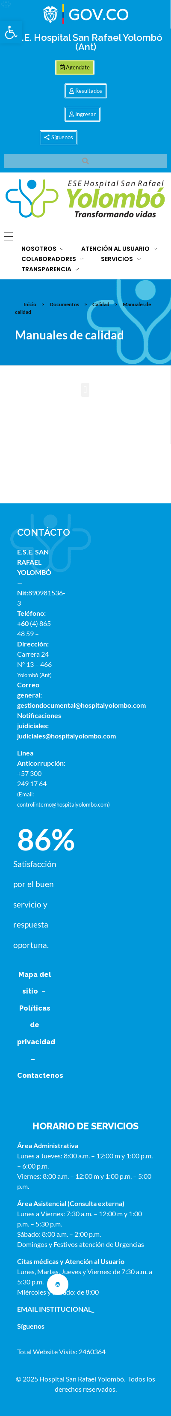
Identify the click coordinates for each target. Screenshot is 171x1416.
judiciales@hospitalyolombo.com (66, 736)
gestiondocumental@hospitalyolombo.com (81, 705)
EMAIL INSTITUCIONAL (54, 1309)
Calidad (100, 304)
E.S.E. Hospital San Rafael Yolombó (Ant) (85, 42)
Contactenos (40, 1075)
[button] (11, 32)
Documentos (64, 304)
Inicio (30, 304)
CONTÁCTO (43, 532)
